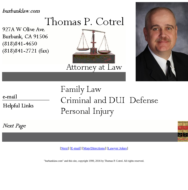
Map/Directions (94, 148)
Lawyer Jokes (117, 148)
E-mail (75, 148)
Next (64, 148)
